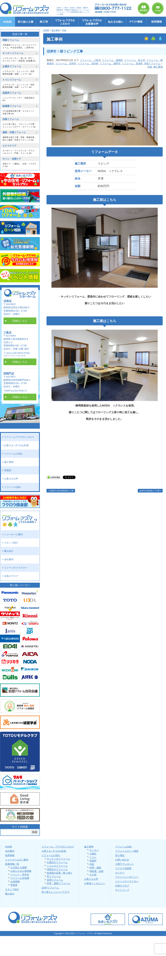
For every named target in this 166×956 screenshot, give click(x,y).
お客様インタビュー (94, 883)
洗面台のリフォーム (57, 869)
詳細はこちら (19, 320)
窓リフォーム (54, 876)
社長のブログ (11, 576)
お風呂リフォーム (11, 66)
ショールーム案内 (13, 534)
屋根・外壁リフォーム (14, 132)
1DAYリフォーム (50, 887)
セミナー (119, 872)
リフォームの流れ (13, 453)
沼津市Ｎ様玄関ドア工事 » (150, 491)
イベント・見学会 (19, 874)
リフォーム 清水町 (88, 63)
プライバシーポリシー (126, 877)
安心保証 (119, 855)
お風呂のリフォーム (57, 862)
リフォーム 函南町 (112, 60)
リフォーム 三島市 (90, 60)
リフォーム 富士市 (134, 60)
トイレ (92, 857)
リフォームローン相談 (126, 851)
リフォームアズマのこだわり (19, 437)
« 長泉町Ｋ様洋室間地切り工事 (60, 491)
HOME (8, 846)
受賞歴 (7, 470)
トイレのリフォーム (57, 865)
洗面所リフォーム (11, 93)
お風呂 (92, 853)
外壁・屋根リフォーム (58, 883)
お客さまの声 (11, 478)
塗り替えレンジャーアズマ (55, 892)
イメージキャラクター (15, 567)
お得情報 (15, 881)
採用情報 (9, 855)
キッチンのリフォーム (58, 859)
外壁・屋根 (95, 867)
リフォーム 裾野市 (110, 63)
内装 (149, 67)
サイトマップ (122, 890)
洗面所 (92, 860)
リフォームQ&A (12, 487)
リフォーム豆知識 (19, 878)
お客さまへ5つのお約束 (16, 445)
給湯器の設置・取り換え (59, 873)
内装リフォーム (152, 63)
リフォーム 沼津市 (65, 63)
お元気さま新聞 (18, 867)
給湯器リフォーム (11, 106)
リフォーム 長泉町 (132, 63)
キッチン (94, 850)
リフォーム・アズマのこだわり (58, 846)
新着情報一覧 (12, 864)
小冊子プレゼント (124, 864)
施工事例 (158, 67)
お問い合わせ (122, 859)
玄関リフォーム (55, 879)
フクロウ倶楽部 (123, 868)
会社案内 (8, 559)
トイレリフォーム (11, 79)
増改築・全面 (96, 871)
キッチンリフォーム (12, 53)
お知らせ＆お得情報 (20, 871)
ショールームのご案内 (16, 859)
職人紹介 (8, 551)
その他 (92, 874)
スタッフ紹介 (11, 542)
